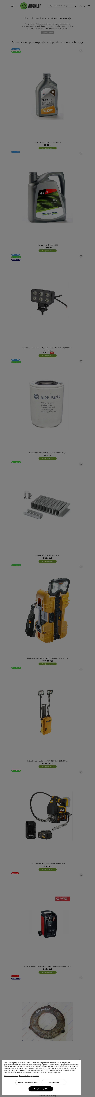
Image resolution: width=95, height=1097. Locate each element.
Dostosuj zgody (53, 1082)
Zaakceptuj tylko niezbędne (27, 1082)
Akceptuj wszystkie (40, 1089)
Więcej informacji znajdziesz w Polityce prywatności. (21, 1076)
